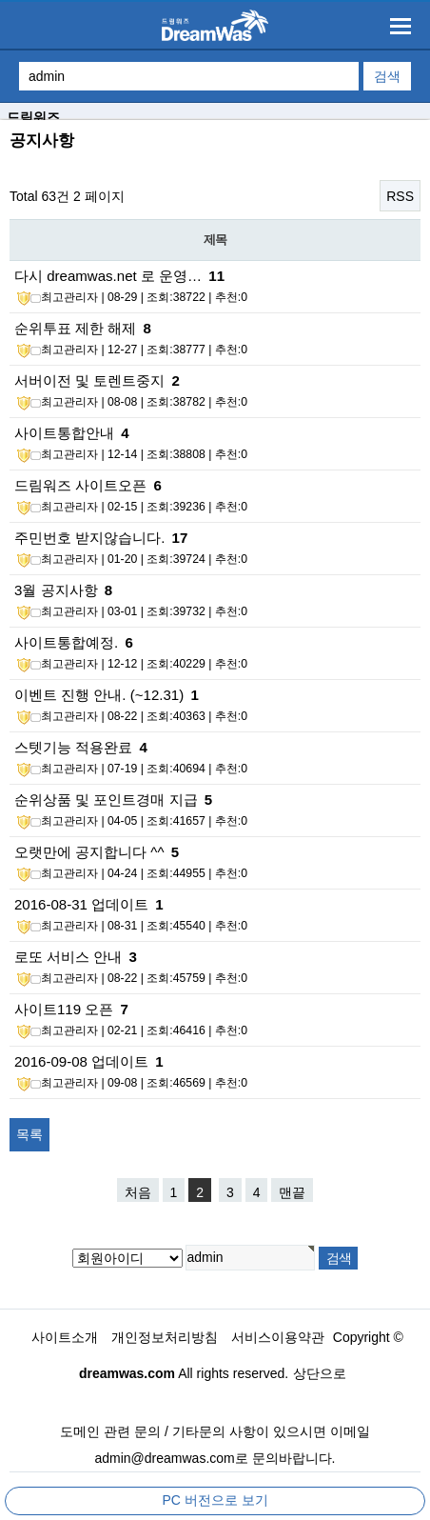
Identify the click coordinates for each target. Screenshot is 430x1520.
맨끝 (292, 1192)
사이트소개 (64, 1337)
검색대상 (0, 120)
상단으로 (319, 1373)
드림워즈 (33, 117)
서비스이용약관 (277, 1337)
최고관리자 (57, 298)
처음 (138, 1192)
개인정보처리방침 (164, 1337)
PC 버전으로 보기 (214, 1500)
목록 (29, 1134)
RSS (400, 196)
